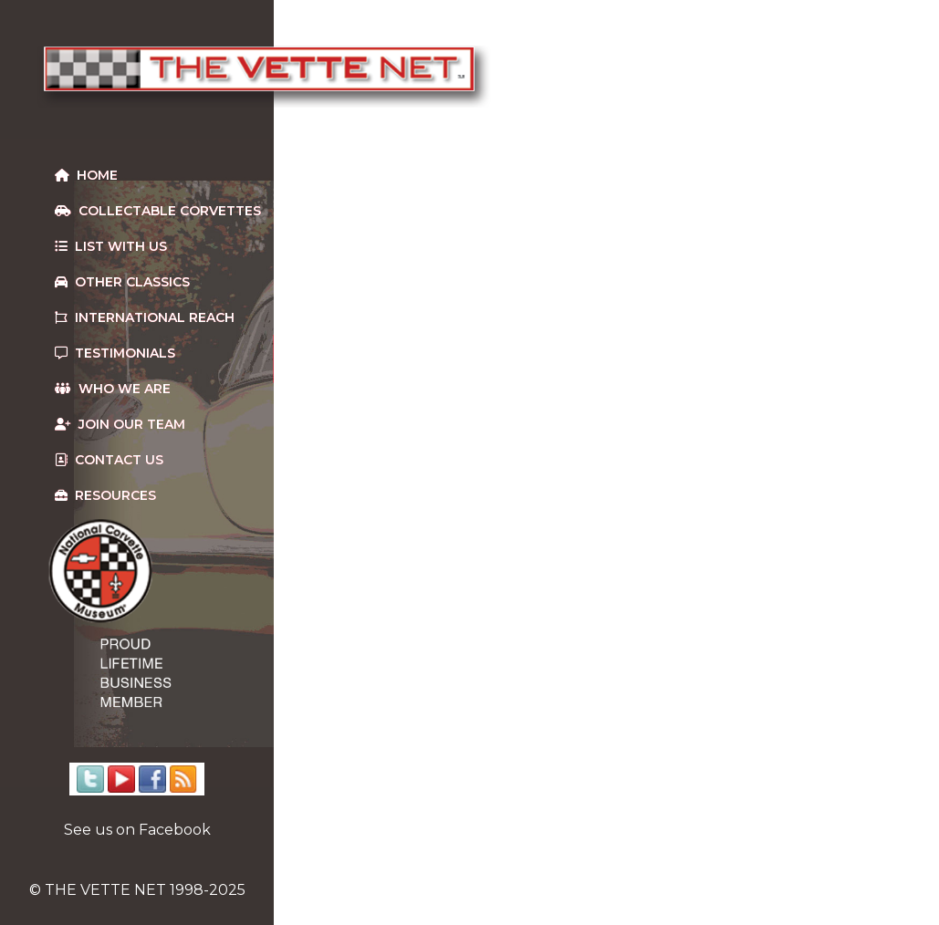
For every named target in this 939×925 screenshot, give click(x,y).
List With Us (111, 246)
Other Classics (122, 282)
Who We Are (113, 388)
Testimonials (115, 353)
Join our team (120, 424)
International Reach (145, 317)
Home (86, 175)
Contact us (109, 460)
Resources (105, 495)
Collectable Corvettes (158, 211)
